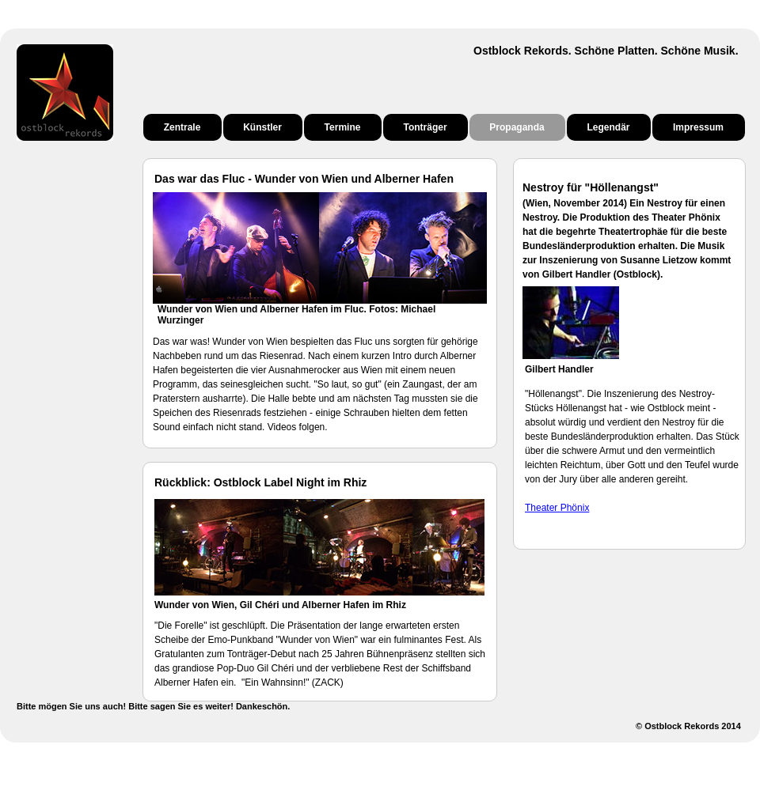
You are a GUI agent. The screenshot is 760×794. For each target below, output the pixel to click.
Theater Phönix (557, 507)
